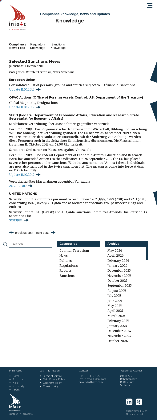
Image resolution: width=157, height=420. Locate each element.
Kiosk (16, 382)
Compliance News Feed (21, 46)
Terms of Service (52, 375)
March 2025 (116, 316)
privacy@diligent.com (91, 381)
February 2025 (118, 321)
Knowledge (19, 386)
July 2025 (114, 296)
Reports (65, 270)
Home (16, 375)
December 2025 (119, 270)
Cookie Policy (50, 386)
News (56, 72)
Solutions (18, 379)
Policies (65, 260)
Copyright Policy (52, 382)
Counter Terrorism (38, 72)
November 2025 (119, 276)
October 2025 (117, 280)
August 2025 (116, 291)
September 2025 (119, 285)
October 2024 (117, 341)
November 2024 (119, 336)
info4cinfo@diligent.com (92, 378)
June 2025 (114, 301)
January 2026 (117, 265)
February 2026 (118, 260)
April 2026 (115, 255)
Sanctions (67, 72)
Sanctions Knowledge (78, 46)
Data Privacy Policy (54, 379)
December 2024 (119, 331)
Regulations (68, 265)
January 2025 (117, 326)
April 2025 (115, 311)
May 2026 (114, 250)
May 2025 (114, 306)
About (16, 389)
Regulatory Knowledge (49, 46)
